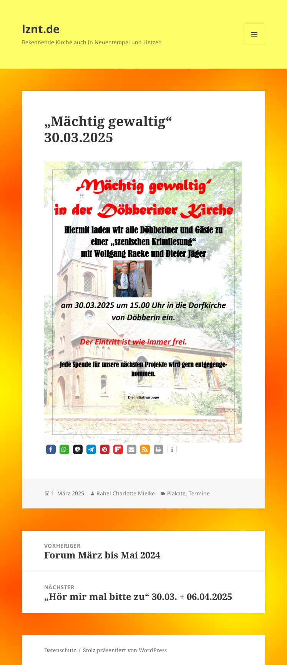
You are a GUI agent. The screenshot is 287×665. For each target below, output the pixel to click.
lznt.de (41, 28)
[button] (51, 449)
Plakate (176, 493)
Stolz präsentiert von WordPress (125, 650)
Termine (199, 493)
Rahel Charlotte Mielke (125, 493)
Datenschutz (60, 650)
